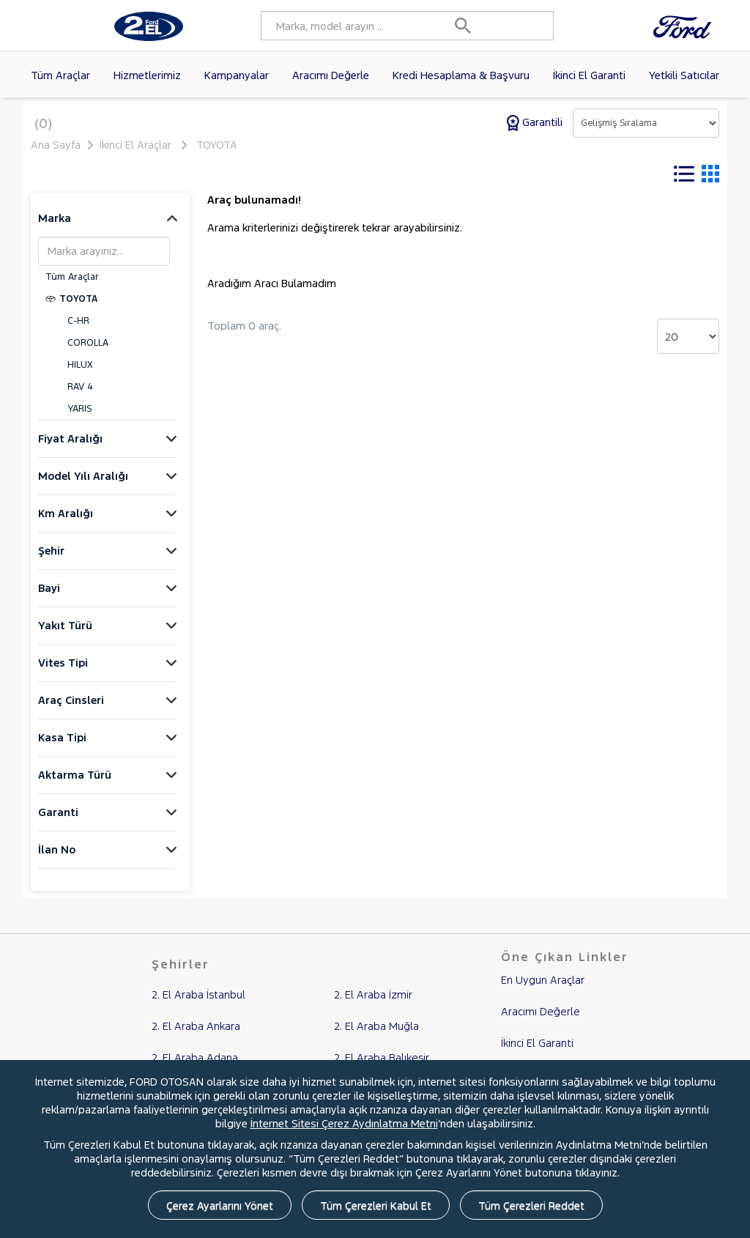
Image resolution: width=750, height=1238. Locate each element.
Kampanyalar (236, 75)
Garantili (536, 122)
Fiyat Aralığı (70, 448)
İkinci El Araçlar (135, 145)
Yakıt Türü (65, 635)
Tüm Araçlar (60, 75)
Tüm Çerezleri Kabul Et (375, 1205)
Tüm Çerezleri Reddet (531, 1205)
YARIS (79, 418)
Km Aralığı (65, 523)
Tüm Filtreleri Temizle (399, 174)
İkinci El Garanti (589, 75)
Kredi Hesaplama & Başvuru (461, 75)
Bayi (49, 597)
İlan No (56, 859)
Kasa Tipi (62, 747)
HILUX (80, 374)
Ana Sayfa (56, 145)
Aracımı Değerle (330, 75)
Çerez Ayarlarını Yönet (219, 1205)
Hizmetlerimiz (147, 75)
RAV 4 (80, 396)
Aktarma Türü (74, 784)
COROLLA (87, 352)
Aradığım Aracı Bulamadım (271, 293)
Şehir (51, 560)
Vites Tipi (63, 672)
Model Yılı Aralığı (83, 485)
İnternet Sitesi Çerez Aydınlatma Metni (344, 1123)
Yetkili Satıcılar (684, 75)
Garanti (58, 822)
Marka (54, 227)
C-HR (78, 330)
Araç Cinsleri (71, 709)
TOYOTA (216, 145)
